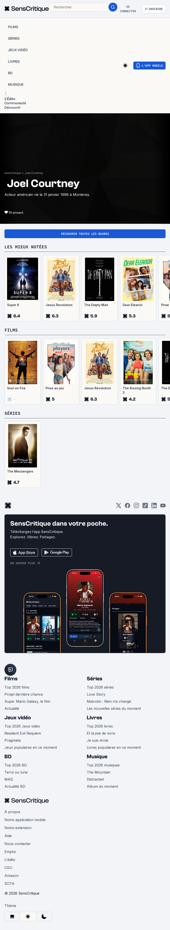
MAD (8, 779)
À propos (12, 812)
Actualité (11, 708)
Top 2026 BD (15, 765)
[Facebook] (127, 507)
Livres (94, 718)
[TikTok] (145, 507)
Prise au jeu (55, 388)
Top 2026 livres (100, 726)
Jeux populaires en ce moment (30, 747)
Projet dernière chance (23, 694)
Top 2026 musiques (103, 765)
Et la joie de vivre (101, 733)
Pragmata (12, 740)
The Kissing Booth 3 (137, 390)
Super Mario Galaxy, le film (27, 701)
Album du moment (102, 786)
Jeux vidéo (17, 718)
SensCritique (12, 173)
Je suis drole (97, 740)
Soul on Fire (16, 388)
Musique (97, 757)
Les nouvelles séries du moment (114, 708)
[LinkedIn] (154, 507)
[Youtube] (163, 507)
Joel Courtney (34, 173)
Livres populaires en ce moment (114, 747)
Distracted (95, 779)
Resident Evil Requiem (22, 733)
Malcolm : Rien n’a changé (109, 701)
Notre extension (17, 828)
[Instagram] (136, 507)
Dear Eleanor (133, 305)
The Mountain (98, 772)
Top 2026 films (16, 687)
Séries (94, 679)
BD (8, 757)
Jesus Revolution (59, 305)
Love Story (96, 694)
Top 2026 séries (100, 687)
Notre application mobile (25, 820)
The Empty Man (96, 305)
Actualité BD (14, 786)
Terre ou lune (16, 772)
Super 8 (13, 305)
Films (10, 679)
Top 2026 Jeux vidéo (22, 726)
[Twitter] (118, 507)
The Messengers (20, 471)
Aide (8, 836)
